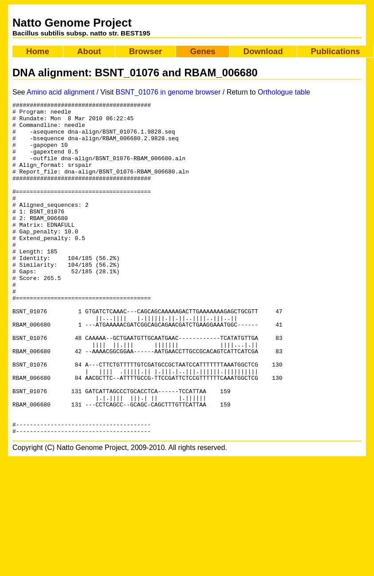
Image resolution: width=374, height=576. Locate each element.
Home (37, 51)
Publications (335, 51)
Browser (145, 51)
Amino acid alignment (60, 92)
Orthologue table (284, 92)
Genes (202, 51)
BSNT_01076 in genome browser (168, 92)
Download (263, 51)
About (89, 51)
